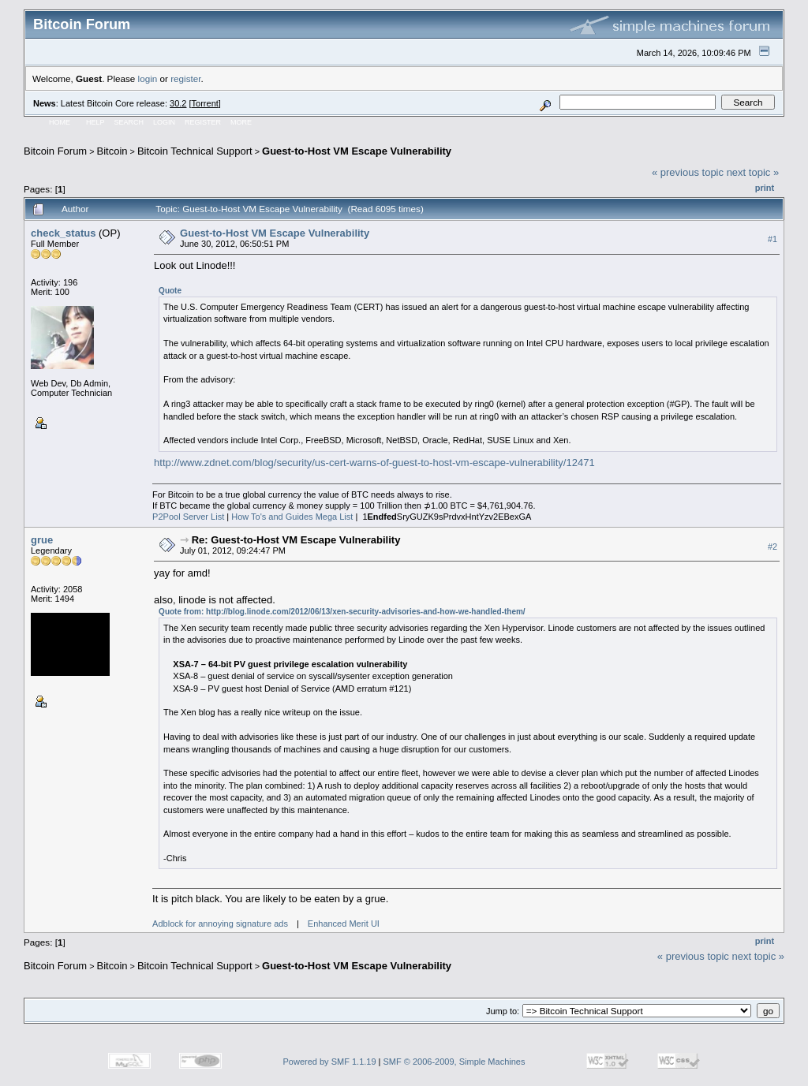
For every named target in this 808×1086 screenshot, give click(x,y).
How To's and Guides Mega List (292, 516)
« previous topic (688, 172)
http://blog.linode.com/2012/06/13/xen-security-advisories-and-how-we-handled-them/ (366, 611)
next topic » (753, 172)
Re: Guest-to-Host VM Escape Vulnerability (296, 540)
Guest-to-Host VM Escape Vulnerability (356, 151)
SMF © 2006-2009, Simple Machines (454, 1061)
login (148, 78)
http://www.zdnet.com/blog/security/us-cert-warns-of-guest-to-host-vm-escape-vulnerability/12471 (374, 462)
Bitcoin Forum (55, 151)
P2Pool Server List (188, 516)
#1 (772, 239)
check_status (63, 233)
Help (95, 122)
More (241, 122)
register (185, 78)
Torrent (205, 103)
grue (42, 540)
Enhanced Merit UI (344, 923)
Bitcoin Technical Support (194, 151)
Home (59, 122)
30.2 (178, 103)
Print (764, 187)
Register (203, 122)
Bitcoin (112, 151)
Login (164, 122)
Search (129, 122)
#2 (772, 546)
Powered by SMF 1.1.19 (329, 1061)
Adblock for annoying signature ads (220, 923)
